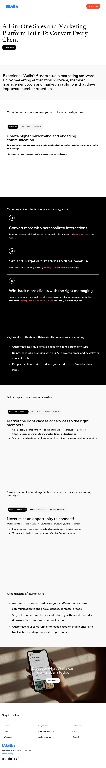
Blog (6, 731)
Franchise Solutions (46, 731)
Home (6, 726)
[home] (12, 6)
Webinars (8, 737)
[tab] (13, 127)
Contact (75, 737)
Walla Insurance (44, 737)
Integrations (43, 726)
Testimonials (77, 726)
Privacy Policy (7, 754)
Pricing (75, 731)
